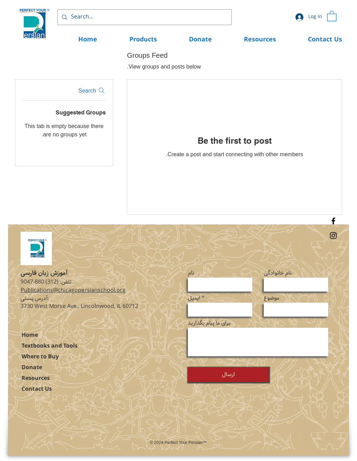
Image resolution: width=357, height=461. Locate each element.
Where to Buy (40, 356)
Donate (32, 367)
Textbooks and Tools (50, 346)
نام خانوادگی (278, 273)
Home (30, 335)
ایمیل (194, 298)
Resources (36, 378)
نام (191, 273)
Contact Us (37, 389)
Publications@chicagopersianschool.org (73, 290)
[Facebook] (333, 220)
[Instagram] (333, 235)
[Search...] (144, 17)
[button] (331, 15)
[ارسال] (228, 374)
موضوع (271, 298)
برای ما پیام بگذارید (209, 323)
